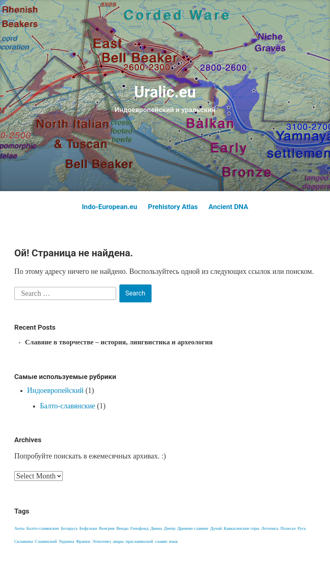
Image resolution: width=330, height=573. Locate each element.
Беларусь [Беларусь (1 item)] (69, 528)
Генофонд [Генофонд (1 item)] (139, 528)
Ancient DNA (228, 207)
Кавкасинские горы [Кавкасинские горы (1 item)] (242, 528)
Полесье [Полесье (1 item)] (288, 528)
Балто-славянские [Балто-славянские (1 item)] (42, 528)
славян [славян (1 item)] (161, 541)
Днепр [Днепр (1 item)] (170, 528)
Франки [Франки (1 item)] (83, 541)
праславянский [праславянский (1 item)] (139, 541)
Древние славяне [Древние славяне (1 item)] (192, 528)
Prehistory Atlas (173, 207)
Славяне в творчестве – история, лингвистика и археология (119, 342)
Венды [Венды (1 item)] (122, 528)
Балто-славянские (67, 406)
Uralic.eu (165, 92)
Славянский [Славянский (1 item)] (46, 541)
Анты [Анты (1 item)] (19, 528)
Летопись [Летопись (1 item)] (270, 528)
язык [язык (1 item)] (173, 541)
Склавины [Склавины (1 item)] (23, 541)
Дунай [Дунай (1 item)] (216, 528)
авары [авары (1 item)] (118, 541)
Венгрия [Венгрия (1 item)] (106, 528)
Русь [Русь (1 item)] (301, 528)
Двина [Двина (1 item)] (156, 528)
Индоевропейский (55, 390)
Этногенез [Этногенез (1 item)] (101, 541)
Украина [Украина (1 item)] (66, 541)
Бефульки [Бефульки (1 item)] (88, 528)
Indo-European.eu (109, 207)
